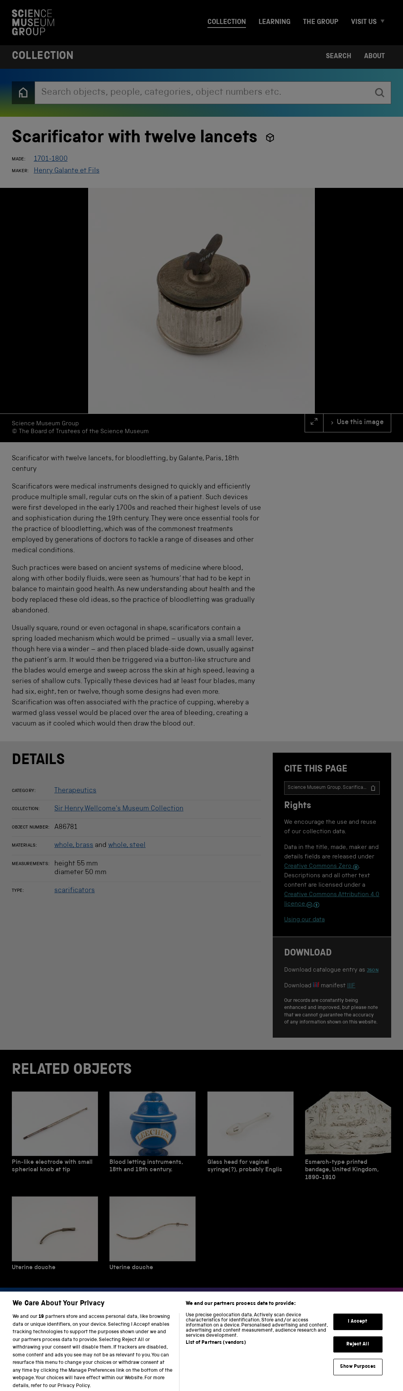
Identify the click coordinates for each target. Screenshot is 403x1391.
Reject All (357, 1351)
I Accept (357, 1328)
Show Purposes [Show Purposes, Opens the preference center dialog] (357, 1373)
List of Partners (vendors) (216, 1349)
